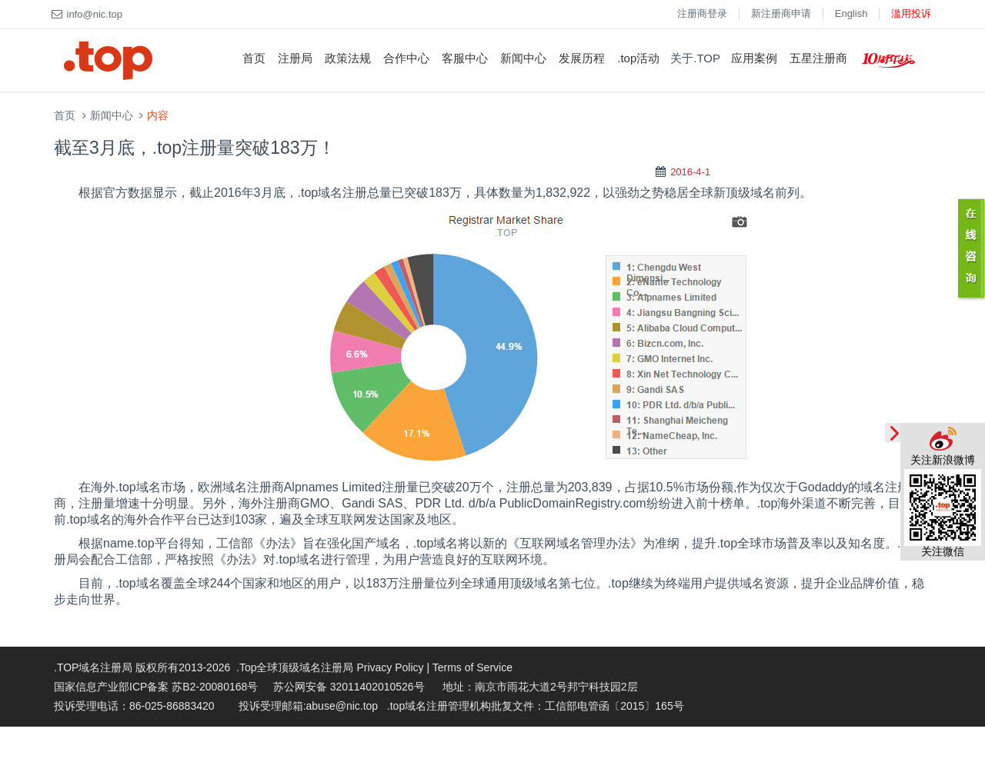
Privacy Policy (389, 667)
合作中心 (406, 58)
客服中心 (465, 58)
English (851, 13)
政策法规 (348, 58)
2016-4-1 (690, 172)
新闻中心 (523, 58)
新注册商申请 (781, 13)
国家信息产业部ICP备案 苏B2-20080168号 (156, 686)
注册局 (295, 58)
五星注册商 (818, 58)
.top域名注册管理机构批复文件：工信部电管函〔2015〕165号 (535, 706)
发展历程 (582, 58)
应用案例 (754, 58)
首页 (253, 58)
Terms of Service (472, 667)
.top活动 (638, 58)
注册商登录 (702, 13)
